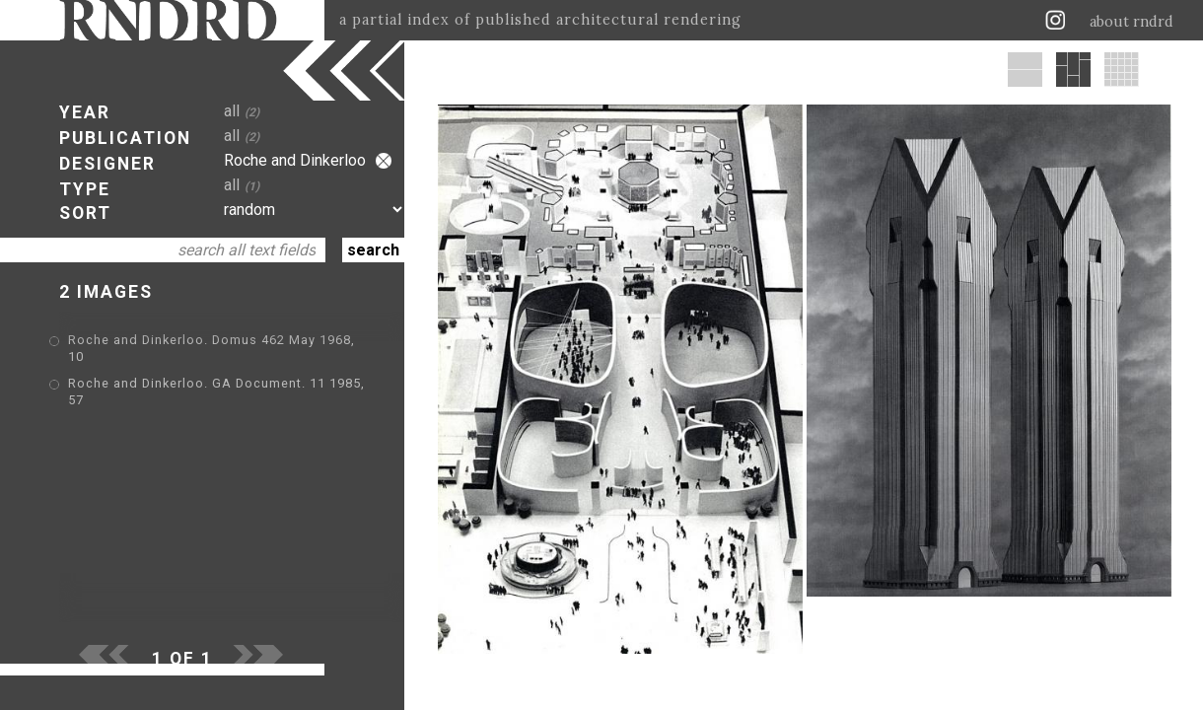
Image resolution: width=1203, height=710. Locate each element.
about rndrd (1131, 22)
